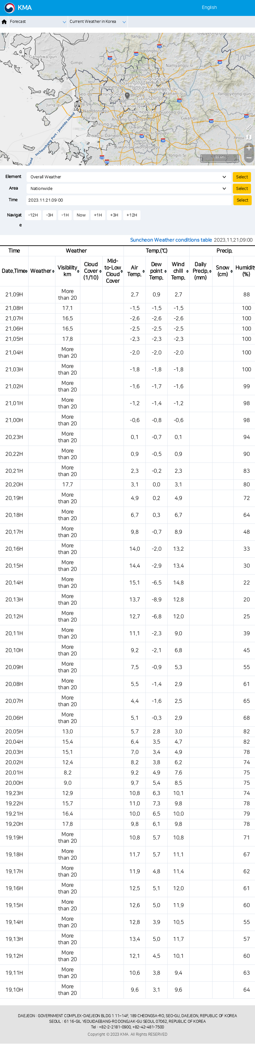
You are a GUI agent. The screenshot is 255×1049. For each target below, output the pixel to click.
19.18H (14, 855)
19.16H (14, 889)
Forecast (18, 22)
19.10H (14, 990)
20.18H (14, 515)
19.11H (14, 973)
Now (81, 215)
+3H (114, 215)
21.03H (14, 370)
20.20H (14, 485)
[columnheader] (14, 271)
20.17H (14, 532)
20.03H (14, 752)
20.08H (14, 684)
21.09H (14, 295)
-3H (49, 215)
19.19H (14, 838)
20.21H (14, 471)
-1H (64, 215)
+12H (132, 215)
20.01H (14, 773)
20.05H (14, 732)
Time (13, 200)
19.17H (14, 872)
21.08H (14, 308)
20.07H (14, 701)
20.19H (14, 498)
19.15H (14, 905)
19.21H (14, 814)
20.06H (14, 718)
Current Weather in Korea (93, 22)
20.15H (14, 566)
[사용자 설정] (234, 8)
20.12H (14, 617)
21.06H (14, 329)
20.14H (14, 583)
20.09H (14, 667)
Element (13, 176)
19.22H (14, 804)
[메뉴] (246, 8)
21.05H (14, 339)
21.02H (14, 387)
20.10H (14, 650)
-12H (33, 215)
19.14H (14, 922)
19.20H (14, 824)
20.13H (14, 600)
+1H (98, 215)
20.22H (14, 454)
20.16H (14, 549)
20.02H (14, 763)
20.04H (14, 742)
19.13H (14, 939)
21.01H (14, 403)
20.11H (14, 634)
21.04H (14, 353)
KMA (25, 8)
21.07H (14, 319)
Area (13, 188)
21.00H (14, 420)
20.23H (14, 437)
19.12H (14, 956)
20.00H (14, 783)
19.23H (14, 793)
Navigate (14, 220)
